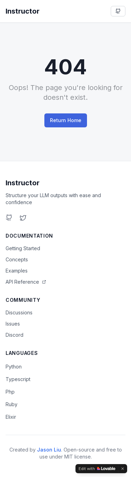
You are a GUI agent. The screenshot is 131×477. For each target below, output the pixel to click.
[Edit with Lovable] (97, 468)
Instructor (22, 183)
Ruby (11, 404)
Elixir (11, 417)
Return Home (65, 120)
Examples (17, 271)
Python (14, 367)
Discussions (19, 312)
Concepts (17, 259)
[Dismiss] (122, 468)
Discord (14, 335)
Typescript (18, 379)
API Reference (26, 282)
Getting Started (23, 248)
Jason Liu (49, 450)
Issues (13, 324)
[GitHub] (9, 217)
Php (10, 392)
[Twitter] (23, 217)
